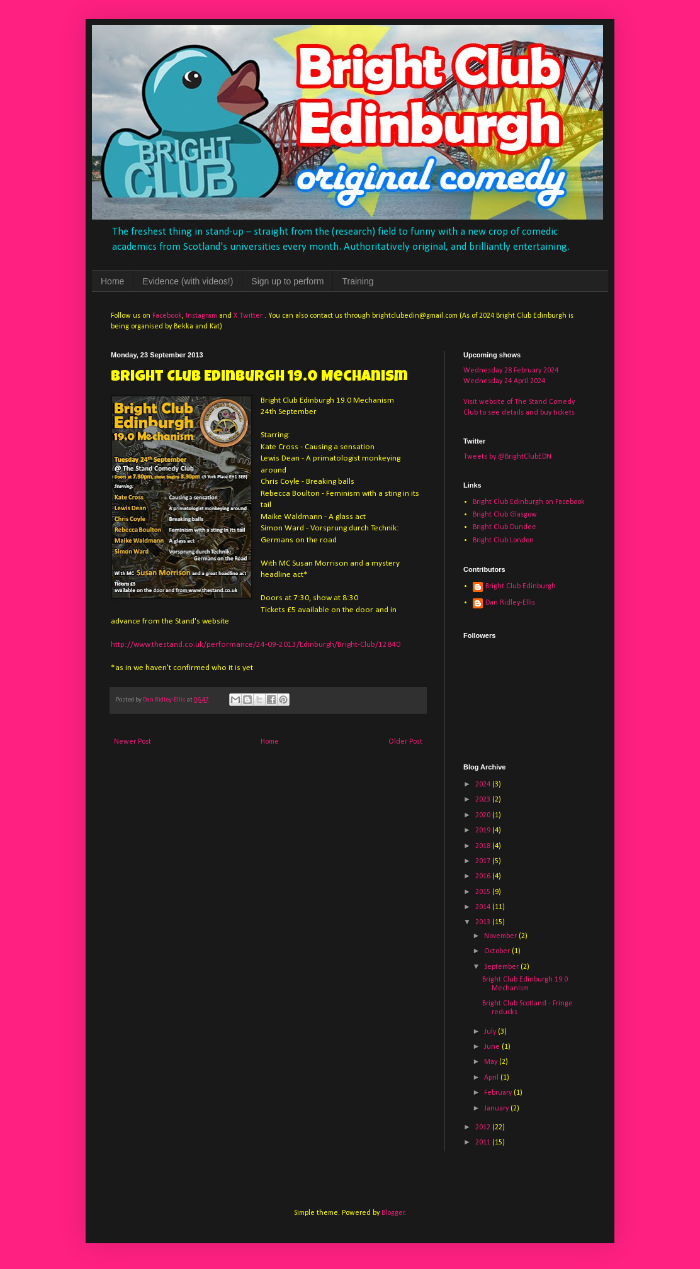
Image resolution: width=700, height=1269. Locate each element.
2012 (483, 1127)
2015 (483, 892)
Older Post (405, 742)
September (502, 967)
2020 (483, 815)
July (491, 1032)
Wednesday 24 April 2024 (504, 381)
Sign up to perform (287, 281)
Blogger (393, 1213)
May (491, 1062)
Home (112, 281)
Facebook (167, 316)
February (499, 1093)
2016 (483, 876)
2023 (483, 799)
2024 (483, 784)
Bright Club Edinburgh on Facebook (529, 502)
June (493, 1047)
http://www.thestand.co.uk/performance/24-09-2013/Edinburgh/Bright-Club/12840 (255, 644)
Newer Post (132, 742)
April (492, 1078)
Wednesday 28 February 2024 (510, 370)
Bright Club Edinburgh (520, 586)
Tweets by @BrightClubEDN (507, 457)
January (497, 1108)
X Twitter (248, 316)
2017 (483, 861)
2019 (483, 830)
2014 (483, 907)
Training (357, 281)
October (498, 951)
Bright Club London (503, 540)
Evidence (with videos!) (187, 281)
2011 (483, 1142)
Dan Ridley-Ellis (510, 603)
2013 (483, 922)
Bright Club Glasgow (505, 514)
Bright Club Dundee (504, 527)
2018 (483, 846)
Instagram (201, 316)
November (501, 936)
